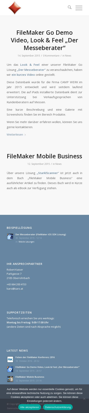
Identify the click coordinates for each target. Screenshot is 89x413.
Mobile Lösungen (26, 241)
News (68, 55)
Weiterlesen (16, 134)
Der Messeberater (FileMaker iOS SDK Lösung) (41, 234)
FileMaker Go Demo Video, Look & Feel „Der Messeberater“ (44, 40)
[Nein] (84, 399)
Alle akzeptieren (29, 407)
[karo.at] (37, 8)
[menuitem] (68, 8)
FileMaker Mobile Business (44, 156)
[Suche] (68, 8)
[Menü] (77, 8)
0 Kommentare (51, 55)
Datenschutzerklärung (58, 407)
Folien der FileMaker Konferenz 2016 (35, 357)
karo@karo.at (15, 288)
